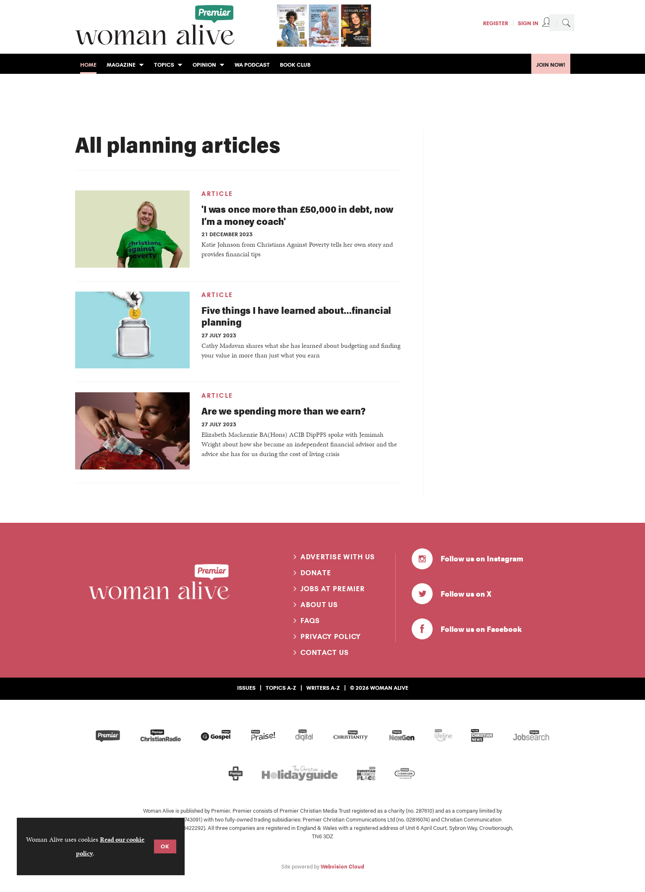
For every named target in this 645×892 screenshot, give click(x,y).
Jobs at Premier (332, 588)
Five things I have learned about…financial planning (296, 316)
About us (319, 604)
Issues (246, 687)
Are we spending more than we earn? (283, 410)
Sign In (528, 23)
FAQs (310, 620)
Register (495, 23)
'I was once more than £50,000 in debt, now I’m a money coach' (297, 215)
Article (217, 193)
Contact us (324, 652)
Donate (316, 573)
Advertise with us (337, 557)
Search (566, 22)
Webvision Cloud (342, 866)
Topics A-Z (281, 687)
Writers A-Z (323, 687)
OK (165, 846)
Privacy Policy (330, 636)
